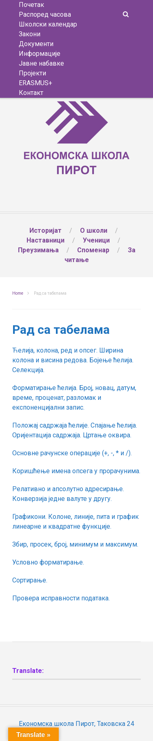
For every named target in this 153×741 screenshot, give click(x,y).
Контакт (31, 93)
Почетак (31, 5)
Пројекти (32, 73)
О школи (93, 230)
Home (17, 293)
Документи (36, 44)
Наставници (45, 240)
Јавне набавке (41, 63)
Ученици (96, 240)
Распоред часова (45, 14)
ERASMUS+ (35, 83)
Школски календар (48, 24)
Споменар (93, 250)
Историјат (45, 230)
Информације (39, 53)
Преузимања (38, 250)
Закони (29, 34)
